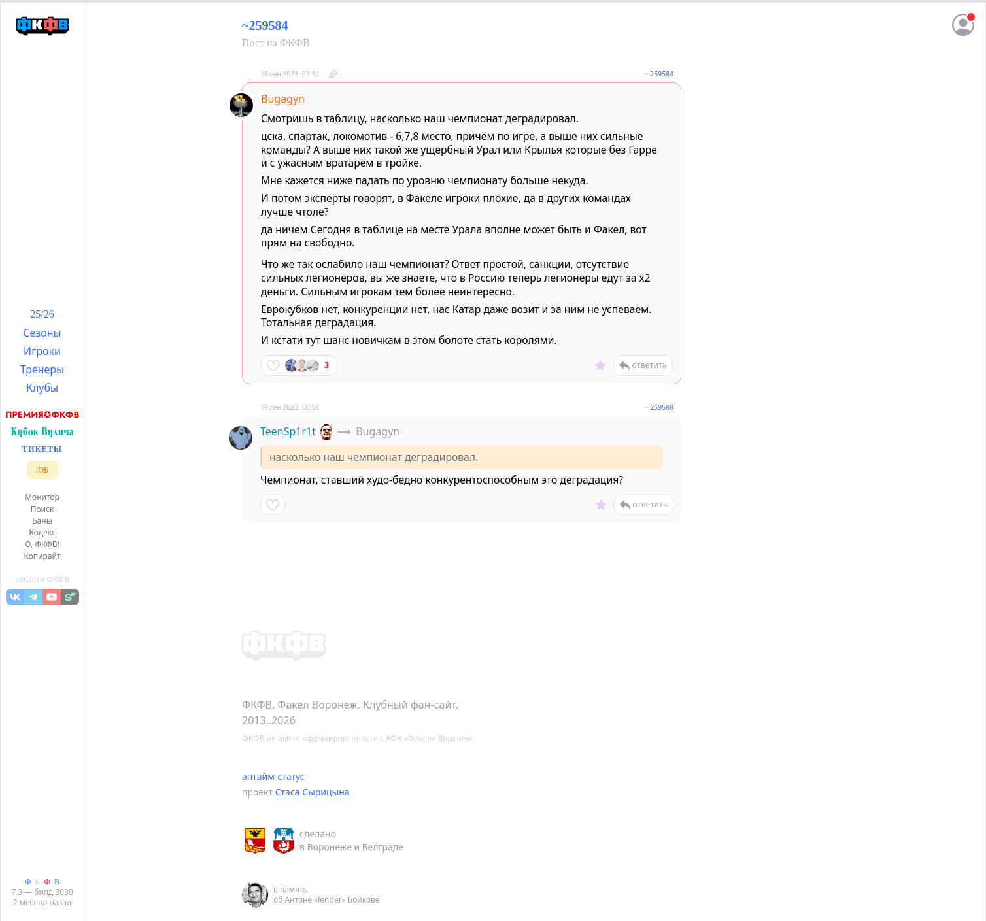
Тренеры (42, 369)
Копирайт (42, 555)
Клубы (42, 387)
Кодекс (42, 532)
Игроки (42, 351)
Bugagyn (283, 99)
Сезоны (42, 333)
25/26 (42, 314)
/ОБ (42, 470)
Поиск (42, 508)
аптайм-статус (273, 776)
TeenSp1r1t (288, 431)
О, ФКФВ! (42, 544)
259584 (661, 73)
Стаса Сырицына (312, 792)
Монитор (42, 497)
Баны (42, 520)
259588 (661, 407)
